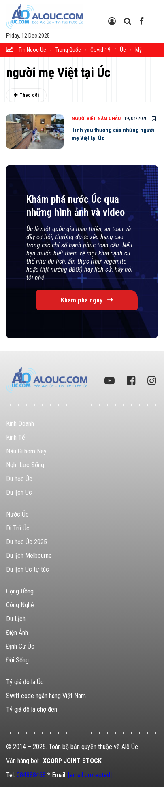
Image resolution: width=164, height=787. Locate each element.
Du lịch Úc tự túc (27, 569)
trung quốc (68, 50)
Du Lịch (16, 619)
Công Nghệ (20, 605)
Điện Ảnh (17, 632)
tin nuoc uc (32, 50)
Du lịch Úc (19, 492)
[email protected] (90, 775)
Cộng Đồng (20, 591)
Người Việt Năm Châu (96, 118)
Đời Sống (17, 660)
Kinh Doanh (20, 424)
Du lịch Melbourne (29, 555)
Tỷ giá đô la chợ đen (31, 709)
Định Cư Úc (20, 646)
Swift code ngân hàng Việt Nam (46, 696)
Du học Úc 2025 (26, 542)
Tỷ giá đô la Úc (25, 682)
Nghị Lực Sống (25, 465)
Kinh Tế (15, 437)
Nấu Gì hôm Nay (26, 451)
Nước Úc (17, 514)
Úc (123, 50)
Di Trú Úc (18, 528)
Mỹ (138, 50)
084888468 (31, 775)
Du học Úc (19, 479)
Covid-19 (100, 50)
